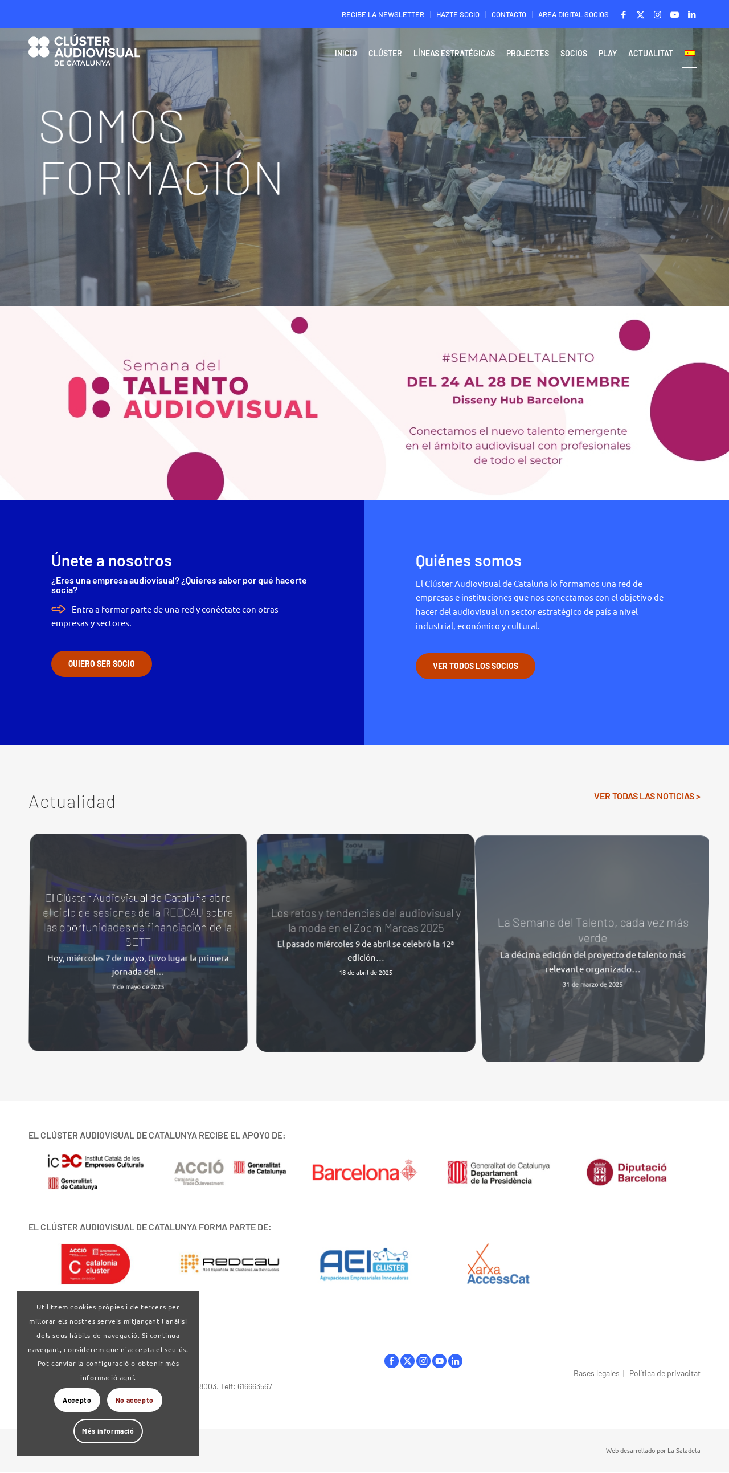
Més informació (108, 1431)
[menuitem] (383, 14)
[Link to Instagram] (657, 14)
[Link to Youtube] (674, 14)
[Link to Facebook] (623, 14)
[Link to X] (640, 14)
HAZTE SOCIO (458, 14)
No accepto (135, 1400)
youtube (439, 1361)
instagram (423, 1361)
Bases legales (597, 1373)
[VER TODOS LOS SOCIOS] (475, 666)
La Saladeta (684, 1450)
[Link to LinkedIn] (692, 14)
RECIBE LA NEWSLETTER (383, 14)
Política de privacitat (665, 1373)
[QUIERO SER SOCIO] (101, 664)
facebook (391, 1361)
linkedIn (455, 1361)
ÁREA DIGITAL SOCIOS (573, 14)
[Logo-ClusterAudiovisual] (84, 56)
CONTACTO (509, 14)
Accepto (77, 1400)
